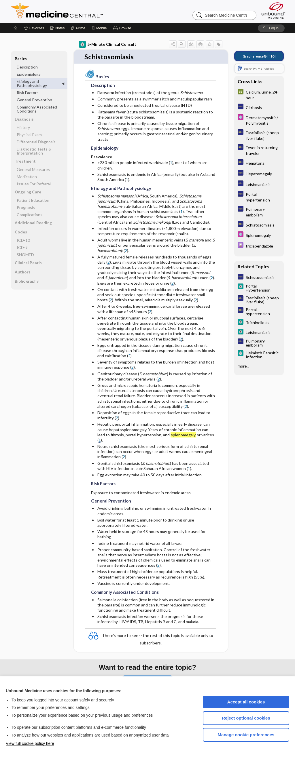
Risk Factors (28, 92)
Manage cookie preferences (246, 734)
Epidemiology (29, 74)
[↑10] (259, 56)
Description (27, 66)
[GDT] (259, 94)
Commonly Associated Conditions (37, 108)
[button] (123, 28)
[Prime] (78, 28)
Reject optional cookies (246, 718)
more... (243, 366)
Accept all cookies (246, 701)
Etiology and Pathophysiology (32, 83)
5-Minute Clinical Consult (107, 44)
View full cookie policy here (30, 743)
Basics (21, 58)
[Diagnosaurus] (259, 107)
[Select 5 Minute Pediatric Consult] (259, 120)
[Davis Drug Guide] (259, 245)
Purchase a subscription (147, 676)
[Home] (16, 28)
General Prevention (34, 99)
